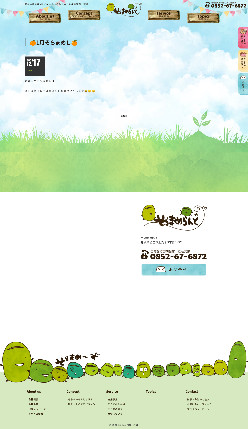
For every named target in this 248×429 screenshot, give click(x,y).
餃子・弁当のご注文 (198, 399)
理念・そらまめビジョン (81, 404)
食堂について (115, 413)
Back (124, 116)
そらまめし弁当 (116, 404)
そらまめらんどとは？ (80, 399)
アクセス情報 (35, 413)
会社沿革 (33, 404)
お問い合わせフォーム (199, 404)
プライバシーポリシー (199, 409)
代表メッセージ (37, 409)
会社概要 (33, 399)
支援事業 (113, 399)
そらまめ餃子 (115, 409)
